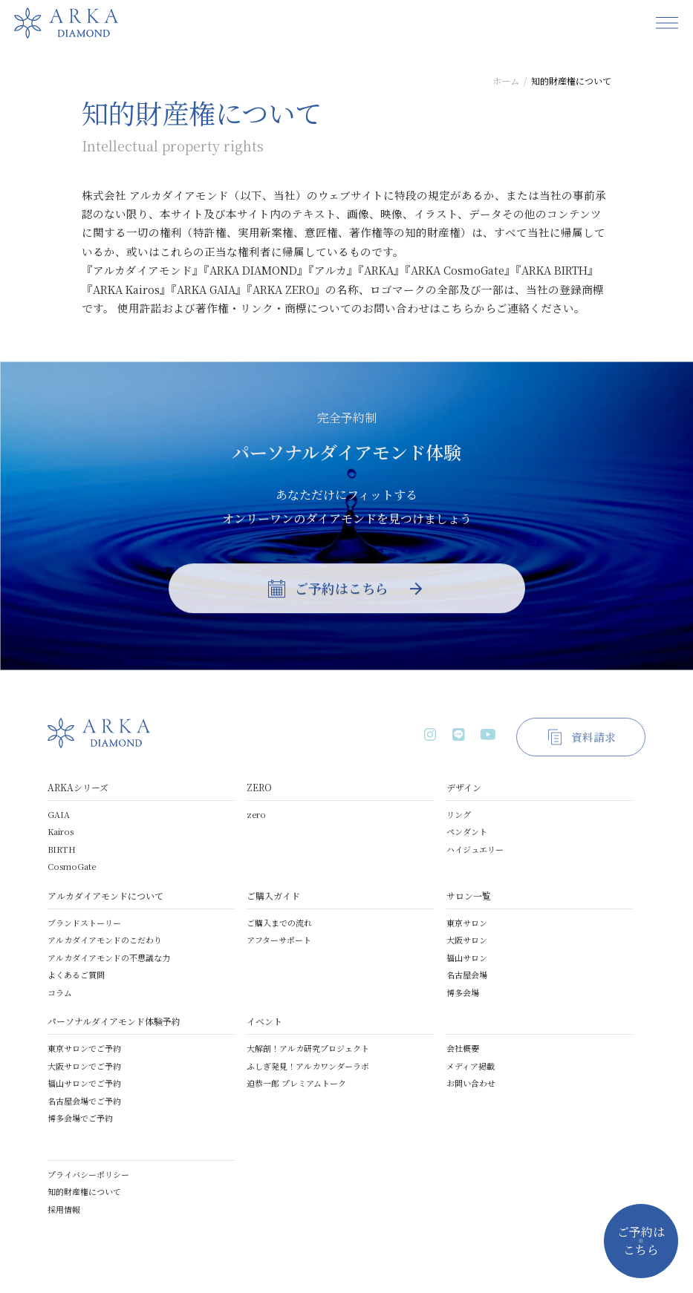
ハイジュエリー (475, 849)
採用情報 (64, 1209)
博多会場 (462, 992)
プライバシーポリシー (88, 1174)
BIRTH (62, 849)
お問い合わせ (470, 1083)
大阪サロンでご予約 (84, 1066)
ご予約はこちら (641, 1240)
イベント (264, 1021)
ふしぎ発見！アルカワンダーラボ (308, 1066)
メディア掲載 (470, 1066)
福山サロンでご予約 (84, 1083)
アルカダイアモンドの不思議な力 (109, 957)
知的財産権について (84, 1191)
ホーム (505, 80)
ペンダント (466, 831)
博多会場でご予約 (80, 1118)
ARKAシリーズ (78, 787)
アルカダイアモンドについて (105, 895)
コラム (60, 992)
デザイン (463, 787)
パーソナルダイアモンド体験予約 (114, 1021)
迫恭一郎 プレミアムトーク (296, 1083)
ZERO (259, 787)
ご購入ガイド (273, 895)
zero (256, 814)
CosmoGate (72, 866)
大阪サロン (466, 940)
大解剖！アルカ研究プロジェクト (308, 1048)
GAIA (59, 814)
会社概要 (462, 1048)
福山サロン (466, 957)
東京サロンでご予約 (84, 1048)
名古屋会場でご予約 (84, 1101)
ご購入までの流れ (279, 923)
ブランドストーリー (84, 923)
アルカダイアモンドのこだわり (105, 940)
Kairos (61, 831)
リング (458, 814)
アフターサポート (279, 940)
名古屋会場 (466, 975)
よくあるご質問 (76, 975)
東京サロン (466, 923)
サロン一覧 (468, 895)
